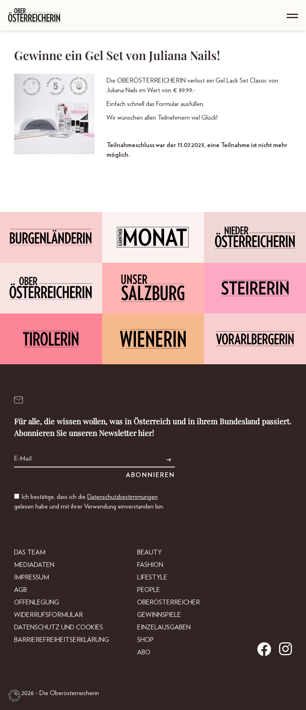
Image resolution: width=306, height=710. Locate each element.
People (148, 590)
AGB (20, 590)
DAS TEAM (29, 552)
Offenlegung (36, 602)
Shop (145, 640)
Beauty (149, 552)
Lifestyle (152, 577)
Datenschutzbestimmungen (122, 497)
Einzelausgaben (164, 627)
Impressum (31, 577)
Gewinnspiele (159, 615)
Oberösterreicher (168, 602)
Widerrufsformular (48, 615)
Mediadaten (34, 565)
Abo (143, 652)
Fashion (150, 565)
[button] (14, 695)
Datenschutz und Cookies (58, 627)
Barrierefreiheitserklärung (61, 640)
